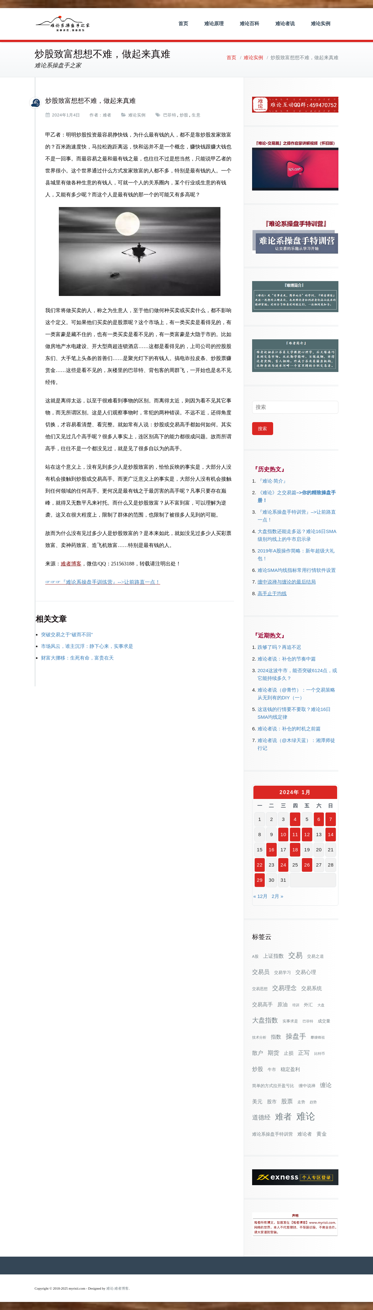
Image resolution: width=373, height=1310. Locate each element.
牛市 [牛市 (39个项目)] (272, 1069)
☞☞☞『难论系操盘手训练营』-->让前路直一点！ (102, 582)
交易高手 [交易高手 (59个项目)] (262, 1004)
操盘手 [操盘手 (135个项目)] (296, 1036)
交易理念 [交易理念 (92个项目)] (284, 988)
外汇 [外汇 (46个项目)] (308, 1004)
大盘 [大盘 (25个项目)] (321, 1005)
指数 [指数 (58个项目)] (276, 1037)
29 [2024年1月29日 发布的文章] (260, 880)
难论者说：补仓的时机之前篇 (289, 728)
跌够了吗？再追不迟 (279, 647)
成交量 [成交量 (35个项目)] (324, 1021)
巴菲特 (169, 115)
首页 (183, 23)
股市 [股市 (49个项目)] (272, 1101)
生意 (196, 115)
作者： (96, 115)
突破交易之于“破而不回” (67, 634)
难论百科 (249, 23)
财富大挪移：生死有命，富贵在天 (77, 657)
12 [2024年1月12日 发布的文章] (307, 834)
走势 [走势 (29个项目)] (301, 1102)
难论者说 (285, 23)
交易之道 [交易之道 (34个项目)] (315, 956)
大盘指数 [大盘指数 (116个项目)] (265, 1020)
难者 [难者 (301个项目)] (283, 1117)
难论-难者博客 (117, 1288)
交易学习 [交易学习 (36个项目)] (282, 972)
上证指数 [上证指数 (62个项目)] (273, 956)
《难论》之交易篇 (277, 492)
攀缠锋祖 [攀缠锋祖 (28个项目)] (318, 1037)
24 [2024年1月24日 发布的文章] (283, 865)
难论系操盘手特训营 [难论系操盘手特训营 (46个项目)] (272, 1134)
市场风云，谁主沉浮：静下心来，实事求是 (87, 646)
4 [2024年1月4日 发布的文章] (295, 819)
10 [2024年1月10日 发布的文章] (283, 834)
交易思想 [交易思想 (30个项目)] (260, 989)
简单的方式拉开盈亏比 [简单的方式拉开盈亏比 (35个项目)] (273, 1085)
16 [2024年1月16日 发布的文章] (271, 849)
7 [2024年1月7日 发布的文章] (330, 819)
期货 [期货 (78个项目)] (273, 1053)
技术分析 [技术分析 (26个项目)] (259, 1037)
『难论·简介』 (273, 481)
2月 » (277, 896)
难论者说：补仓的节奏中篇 (287, 658)
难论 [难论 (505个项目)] (305, 1116)
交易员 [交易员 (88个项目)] (261, 971)
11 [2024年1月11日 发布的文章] (295, 834)
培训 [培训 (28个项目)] (295, 1005)
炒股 (184, 115)
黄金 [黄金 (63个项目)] (321, 1134)
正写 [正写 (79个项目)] (304, 1053)
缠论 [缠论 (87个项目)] (326, 1085)
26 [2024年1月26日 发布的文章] (307, 865)
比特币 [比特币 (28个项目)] (319, 1053)
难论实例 (320, 23)
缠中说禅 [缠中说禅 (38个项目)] (307, 1085)
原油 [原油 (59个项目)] (282, 1004)
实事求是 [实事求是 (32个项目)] (290, 1021)
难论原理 (214, 23)
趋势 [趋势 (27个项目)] (313, 1102)
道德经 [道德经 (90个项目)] (261, 1117)
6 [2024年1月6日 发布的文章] (318, 819)
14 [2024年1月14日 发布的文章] (331, 834)
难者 (107, 115)
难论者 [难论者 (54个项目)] (304, 1134)
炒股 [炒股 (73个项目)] (257, 1069)
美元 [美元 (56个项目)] (257, 1101)
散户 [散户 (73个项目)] (257, 1053)
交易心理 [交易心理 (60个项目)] (305, 972)
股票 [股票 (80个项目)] (287, 1101)
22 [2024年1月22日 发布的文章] (260, 865)
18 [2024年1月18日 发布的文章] (295, 849)
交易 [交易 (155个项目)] (295, 955)
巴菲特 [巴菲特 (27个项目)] (308, 1021)
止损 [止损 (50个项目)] (288, 1053)
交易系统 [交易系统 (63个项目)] (311, 988)
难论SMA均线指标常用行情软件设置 (297, 570)
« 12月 (260, 896)
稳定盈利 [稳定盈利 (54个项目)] (290, 1069)
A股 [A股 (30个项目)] (255, 956)
